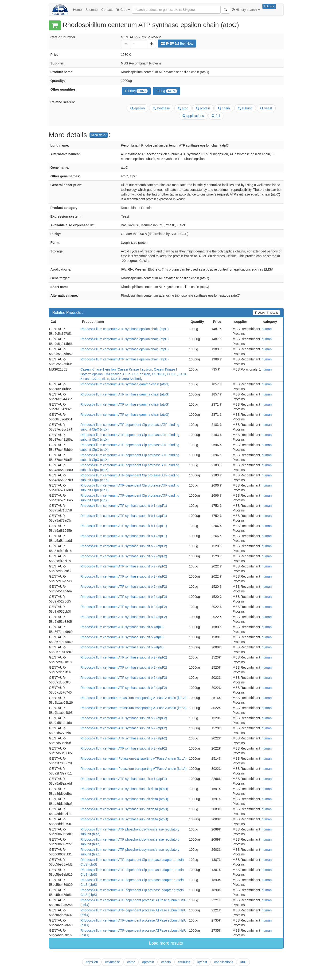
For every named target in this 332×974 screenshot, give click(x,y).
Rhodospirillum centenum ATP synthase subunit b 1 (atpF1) (123, 505)
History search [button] (246, 10)
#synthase (112, 962)
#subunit (184, 962)
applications (193, 116)
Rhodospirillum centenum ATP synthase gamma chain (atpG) (124, 384)
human (267, 329)
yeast (266, 108)
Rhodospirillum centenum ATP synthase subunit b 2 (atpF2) (123, 546)
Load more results (166, 943)
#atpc (131, 962)
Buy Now (177, 43)
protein (203, 108)
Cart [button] (123, 10)
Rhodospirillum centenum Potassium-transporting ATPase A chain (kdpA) (133, 698)
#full (243, 962)
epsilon (137, 108)
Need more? (98, 135)
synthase (161, 108)
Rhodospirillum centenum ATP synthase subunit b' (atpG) (122, 627)
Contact (107, 10)
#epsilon (92, 962)
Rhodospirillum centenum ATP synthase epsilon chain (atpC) (124, 329)
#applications (223, 962)
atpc (183, 108)
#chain (166, 962)
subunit (245, 108)
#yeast (202, 962)
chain (224, 108)
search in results (266, 312)
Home (77, 10)
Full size (269, 6)
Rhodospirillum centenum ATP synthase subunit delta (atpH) (124, 789)
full (216, 116)
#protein (148, 962)
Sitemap (92, 10)
